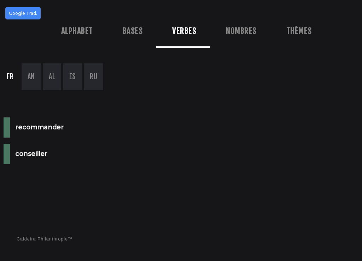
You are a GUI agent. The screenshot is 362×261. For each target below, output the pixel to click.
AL (52, 76)
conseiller (31, 154)
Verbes (184, 31)
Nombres (241, 31)
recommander (39, 127)
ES (72, 76)
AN (31, 76)
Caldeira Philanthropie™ (45, 239)
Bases (133, 31)
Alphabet (77, 31)
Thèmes (299, 31)
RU (93, 76)
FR (10, 76)
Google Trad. (23, 13)
